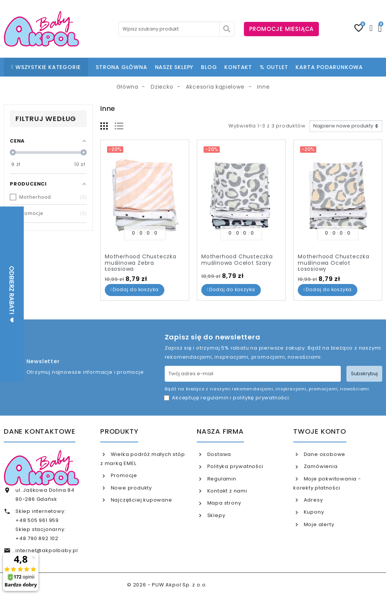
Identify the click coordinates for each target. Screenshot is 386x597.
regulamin (214, 397)
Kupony (313, 512)
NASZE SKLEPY (174, 67)
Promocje (123, 475)
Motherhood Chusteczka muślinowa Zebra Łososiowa (140, 263)
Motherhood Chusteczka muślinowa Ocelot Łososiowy (333, 263)
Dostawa (218, 454)
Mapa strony (223, 502)
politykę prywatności (261, 397)
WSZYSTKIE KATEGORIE (46, 67)
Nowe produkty (130, 487)
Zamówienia (320, 466)
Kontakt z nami (226, 490)
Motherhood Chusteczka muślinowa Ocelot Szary (237, 260)
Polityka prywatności (234, 466)
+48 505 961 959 (37, 520)
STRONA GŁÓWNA (121, 67)
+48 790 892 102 (36, 538)
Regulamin (221, 478)
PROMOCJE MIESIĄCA (281, 29)
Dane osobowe (323, 454)
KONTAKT (238, 67)
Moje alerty (318, 524)
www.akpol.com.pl (233, 584)
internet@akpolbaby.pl (46, 550)
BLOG (209, 67)
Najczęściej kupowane (140, 499)
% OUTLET (274, 67)
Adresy (312, 499)
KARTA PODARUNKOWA (329, 67)
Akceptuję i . (231, 397)
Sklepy (215, 515)
